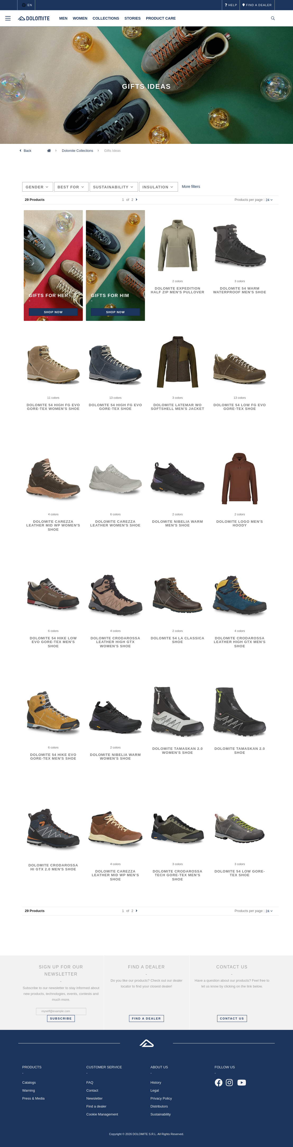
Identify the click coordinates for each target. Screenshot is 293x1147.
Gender (37, 187)
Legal (154, 1090)
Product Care (161, 18)
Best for (71, 187)
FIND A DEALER (146, 1018)
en (26, 5)
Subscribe (61, 1018)
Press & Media (33, 1098)
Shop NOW (53, 312)
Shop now (115, 312)
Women (80, 18)
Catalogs (29, 1082)
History (155, 1082)
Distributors (159, 1106)
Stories (133, 18)
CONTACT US (232, 1018)
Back (27, 151)
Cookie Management (102, 1114)
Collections (106, 18)
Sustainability (113, 187)
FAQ (89, 1082)
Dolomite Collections (77, 151)
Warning (28, 1090)
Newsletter (94, 1098)
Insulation (158, 187)
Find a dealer (96, 1106)
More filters (191, 186)
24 (269, 200)
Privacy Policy (161, 1098)
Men (63, 18)
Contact (92, 1090)
